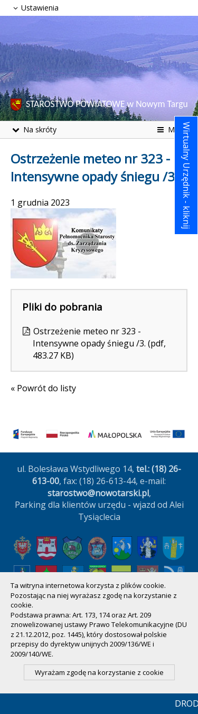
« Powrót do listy (43, 388)
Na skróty (33, 129)
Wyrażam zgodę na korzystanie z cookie (99, 672)
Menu (171, 129)
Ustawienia (35, 8)
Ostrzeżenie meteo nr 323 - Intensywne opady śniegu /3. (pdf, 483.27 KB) (99, 343)
